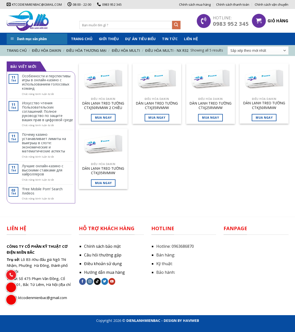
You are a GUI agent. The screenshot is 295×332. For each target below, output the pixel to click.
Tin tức (170, 38)
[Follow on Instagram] (90, 281)
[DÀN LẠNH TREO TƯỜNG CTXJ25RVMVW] (210, 80)
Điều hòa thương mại (86, 50)
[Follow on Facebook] (82, 281)
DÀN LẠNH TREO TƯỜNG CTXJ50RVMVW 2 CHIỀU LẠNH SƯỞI (103, 105)
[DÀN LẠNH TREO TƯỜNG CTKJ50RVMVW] (264, 80)
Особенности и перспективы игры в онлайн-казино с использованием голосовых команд (46, 82)
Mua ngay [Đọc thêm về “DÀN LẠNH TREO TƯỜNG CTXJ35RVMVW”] (156, 117)
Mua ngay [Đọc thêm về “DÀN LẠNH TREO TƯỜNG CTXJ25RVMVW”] (210, 117)
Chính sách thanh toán (232, 4)
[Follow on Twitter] (104, 281)
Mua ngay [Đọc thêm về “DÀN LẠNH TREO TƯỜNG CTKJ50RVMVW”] (264, 117)
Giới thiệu (109, 38)
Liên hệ (191, 38)
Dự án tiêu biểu (140, 38)
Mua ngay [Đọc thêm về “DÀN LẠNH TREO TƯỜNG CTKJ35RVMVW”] (103, 183)
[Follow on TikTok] (97, 281)
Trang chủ (82, 38)
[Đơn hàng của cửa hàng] (257, 50)
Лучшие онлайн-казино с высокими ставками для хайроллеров (42, 170)
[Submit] (176, 25)
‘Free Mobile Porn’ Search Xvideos (42, 191)
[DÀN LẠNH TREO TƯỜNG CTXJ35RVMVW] (157, 80)
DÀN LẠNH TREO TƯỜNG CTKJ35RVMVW (103, 170)
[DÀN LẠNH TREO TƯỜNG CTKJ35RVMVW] (103, 145)
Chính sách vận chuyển (271, 4)
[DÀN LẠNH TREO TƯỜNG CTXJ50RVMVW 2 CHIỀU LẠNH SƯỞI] (103, 80)
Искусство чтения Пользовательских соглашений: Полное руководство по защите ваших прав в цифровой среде (47, 111)
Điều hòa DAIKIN (46, 50)
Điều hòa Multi (126, 50)
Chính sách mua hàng (195, 4)
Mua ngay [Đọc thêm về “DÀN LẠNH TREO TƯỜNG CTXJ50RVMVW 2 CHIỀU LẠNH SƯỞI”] (103, 117)
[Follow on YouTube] (112, 281)
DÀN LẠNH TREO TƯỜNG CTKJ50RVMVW (264, 105)
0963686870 (183, 246)
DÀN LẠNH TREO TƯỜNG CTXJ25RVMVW (210, 105)
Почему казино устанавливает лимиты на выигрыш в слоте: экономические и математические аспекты (44, 143)
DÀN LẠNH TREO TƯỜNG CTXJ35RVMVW (157, 105)
